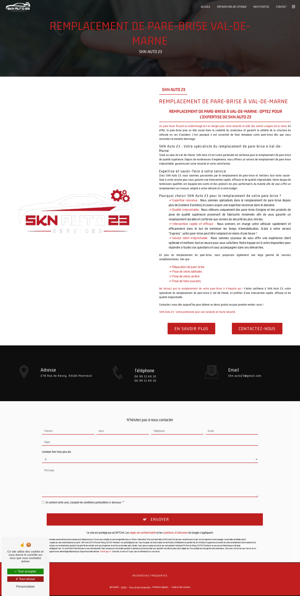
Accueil (205, 6)
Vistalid (114, 587)
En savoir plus (191, 328)
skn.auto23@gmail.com (244, 368)
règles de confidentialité (143, 526)
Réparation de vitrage (231, 6)
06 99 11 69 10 (145, 383)
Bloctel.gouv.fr (105, 545)
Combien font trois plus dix (56, 445)
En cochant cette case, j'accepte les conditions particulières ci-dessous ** (85, 495)
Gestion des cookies (181, 587)
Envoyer (159, 512)
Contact (281, 6)
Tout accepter (25, 571)
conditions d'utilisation (175, 526)
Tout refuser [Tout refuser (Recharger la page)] (25, 579)
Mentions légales (160, 587)
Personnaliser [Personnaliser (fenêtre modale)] (25, 586)
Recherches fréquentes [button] (150, 575)
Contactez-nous (257, 328)
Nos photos (261, 6)
